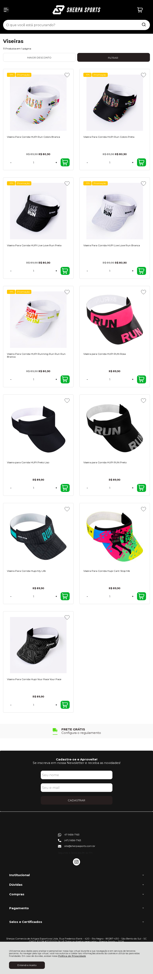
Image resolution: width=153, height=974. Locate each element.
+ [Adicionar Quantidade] (56, 162)
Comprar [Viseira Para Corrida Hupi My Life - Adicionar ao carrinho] (65, 596)
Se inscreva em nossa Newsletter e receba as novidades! (76, 763)
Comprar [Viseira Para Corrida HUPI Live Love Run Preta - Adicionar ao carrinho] (65, 271)
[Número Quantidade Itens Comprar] (33, 162)
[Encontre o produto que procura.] (144, 25)
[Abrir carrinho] (142, 10)
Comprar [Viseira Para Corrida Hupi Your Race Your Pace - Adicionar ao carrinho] (65, 705)
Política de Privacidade (72, 956)
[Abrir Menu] (6, 9)
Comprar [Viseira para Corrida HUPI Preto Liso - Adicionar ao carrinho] (65, 488)
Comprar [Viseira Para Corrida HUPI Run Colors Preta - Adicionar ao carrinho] (141, 162)
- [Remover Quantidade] (10, 162)
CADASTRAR (76, 800)
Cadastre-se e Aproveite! (76, 759)
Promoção (23, 74)
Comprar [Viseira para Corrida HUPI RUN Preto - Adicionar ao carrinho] (141, 488)
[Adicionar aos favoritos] (67, 75)
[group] (76, 731)
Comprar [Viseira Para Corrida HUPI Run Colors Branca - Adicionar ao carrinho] (65, 162)
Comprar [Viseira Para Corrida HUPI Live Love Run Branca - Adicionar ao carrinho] (141, 271)
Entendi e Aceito (26, 965)
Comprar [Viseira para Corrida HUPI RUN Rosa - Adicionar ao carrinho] (141, 379)
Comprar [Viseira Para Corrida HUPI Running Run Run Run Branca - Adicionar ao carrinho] (65, 379)
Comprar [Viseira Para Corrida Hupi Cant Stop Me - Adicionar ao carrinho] (141, 596)
